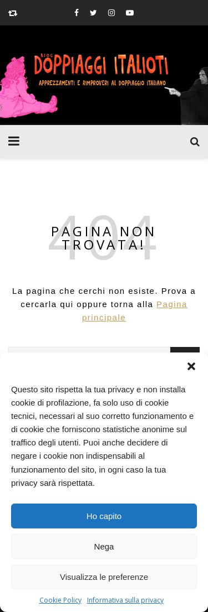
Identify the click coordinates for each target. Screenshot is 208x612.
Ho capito (104, 516)
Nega (104, 546)
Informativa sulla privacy (125, 600)
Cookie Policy (60, 600)
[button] (191, 366)
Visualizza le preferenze (104, 577)
